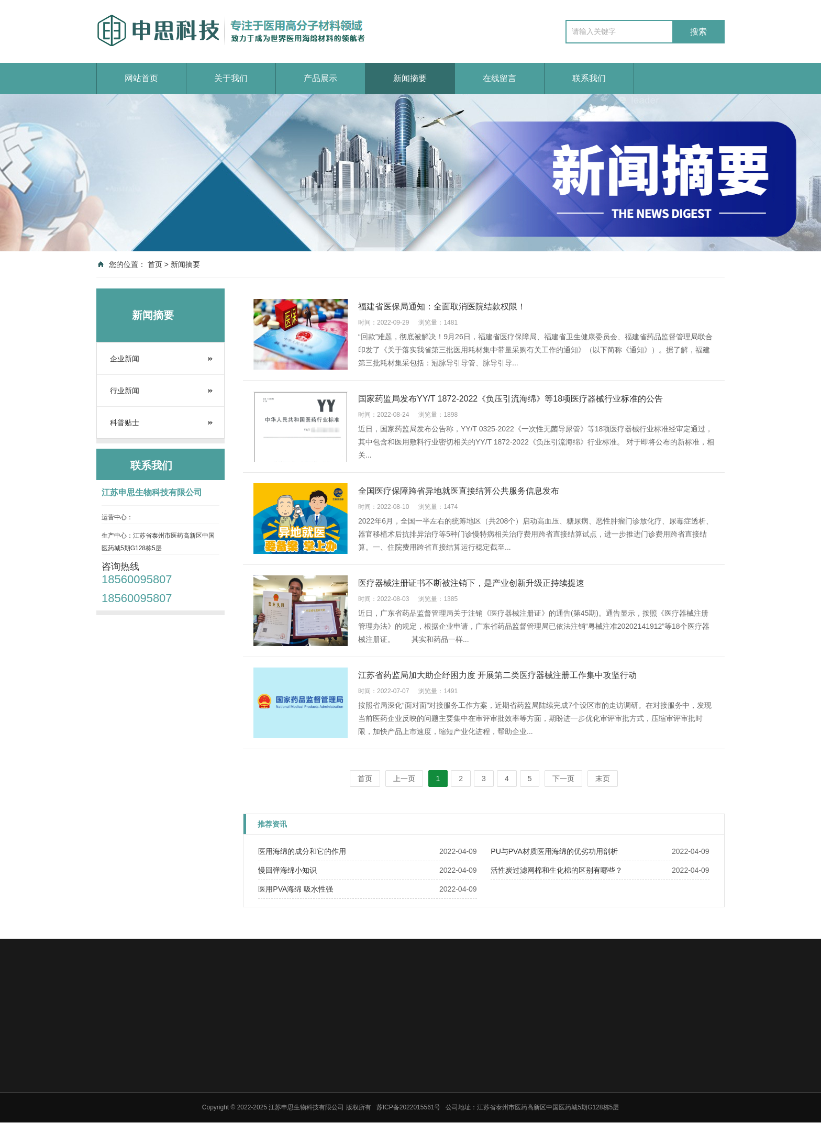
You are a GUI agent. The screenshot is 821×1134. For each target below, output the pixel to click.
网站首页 (141, 78)
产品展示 (320, 78)
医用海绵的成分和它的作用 (302, 851)
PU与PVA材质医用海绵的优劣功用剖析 (554, 851)
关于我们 (231, 78)
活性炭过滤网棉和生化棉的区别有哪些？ (557, 870)
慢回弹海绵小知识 (287, 870)
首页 (155, 264)
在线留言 (499, 78)
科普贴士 (124, 422)
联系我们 (589, 78)
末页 (602, 778)
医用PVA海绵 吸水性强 (295, 889)
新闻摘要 (410, 78)
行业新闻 (124, 390)
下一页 (563, 778)
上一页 (404, 778)
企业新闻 (124, 358)
